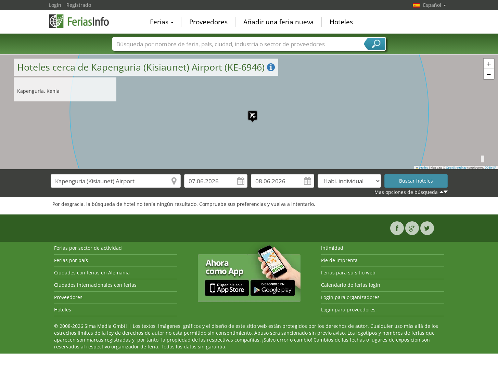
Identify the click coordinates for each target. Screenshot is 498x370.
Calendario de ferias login (350, 285)
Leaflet (422, 167)
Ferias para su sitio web (348, 272)
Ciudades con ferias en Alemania (92, 272)
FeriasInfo (83, 21)
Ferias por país (71, 260)
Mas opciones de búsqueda (406, 192)
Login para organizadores (350, 297)
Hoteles (341, 21)
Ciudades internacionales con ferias (95, 285)
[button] (249, 112)
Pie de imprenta (339, 260)
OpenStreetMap (456, 167)
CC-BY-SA (490, 167)
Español (434, 5)
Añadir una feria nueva (278, 21)
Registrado (78, 5)
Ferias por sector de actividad (88, 248)
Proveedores (208, 21)
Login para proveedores (348, 309)
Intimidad (332, 248)
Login (55, 5)
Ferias (162, 21)
